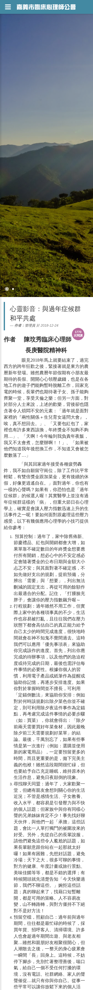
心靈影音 (23, 309)
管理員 (30, 325)
